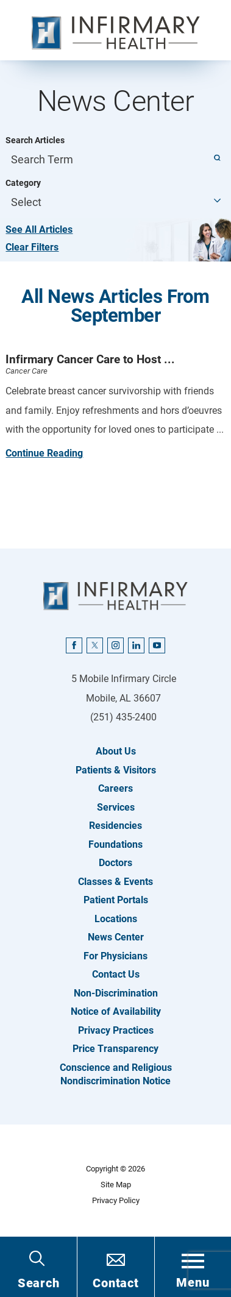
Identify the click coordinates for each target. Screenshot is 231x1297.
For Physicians (115, 956)
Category (23, 183)
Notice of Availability (116, 1011)
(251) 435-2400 (123, 717)
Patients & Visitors (116, 770)
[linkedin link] (136, 645)
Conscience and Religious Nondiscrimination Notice (116, 1074)
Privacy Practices (116, 1030)
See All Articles (39, 229)
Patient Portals (116, 900)
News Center (116, 937)
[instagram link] (115, 645)
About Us (116, 751)
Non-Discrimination (116, 993)
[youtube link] (157, 645)
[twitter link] (94, 645)
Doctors (115, 863)
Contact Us (116, 974)
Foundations (115, 844)
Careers (115, 788)
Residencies (115, 825)
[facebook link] (74, 645)
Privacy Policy (116, 1200)
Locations (115, 919)
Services (116, 807)
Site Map (116, 1184)
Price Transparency (115, 1048)
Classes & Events (115, 881)
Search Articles (35, 140)
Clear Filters (32, 247)
